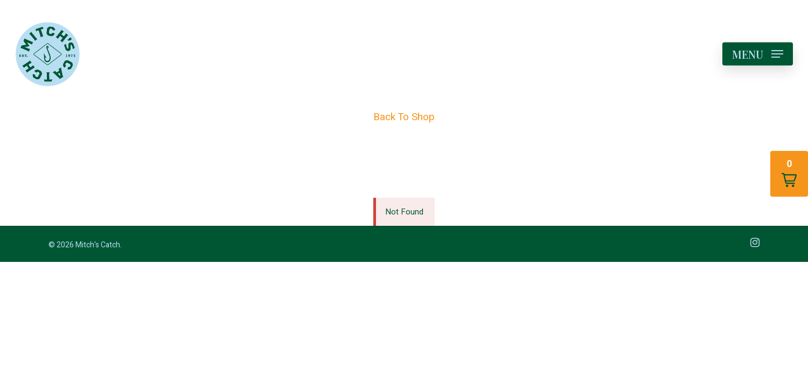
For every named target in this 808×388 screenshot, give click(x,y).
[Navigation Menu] (757, 53)
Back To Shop (404, 116)
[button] (789, 174)
